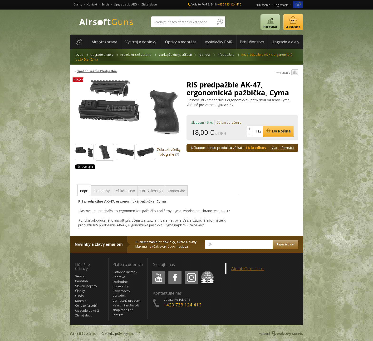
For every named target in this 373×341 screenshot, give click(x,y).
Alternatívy (101, 190)
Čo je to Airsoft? (86, 305)
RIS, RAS (205, 54)
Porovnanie (286, 72)
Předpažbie (226, 54)
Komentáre (176, 190)
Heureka (206, 272)
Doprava (119, 277)
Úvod (79, 54)
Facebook (174, 272)
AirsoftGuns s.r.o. (247, 268)
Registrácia (281, 5)
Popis (84, 190)
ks (259, 131)
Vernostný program (127, 300)
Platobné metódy (125, 272)
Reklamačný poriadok (121, 293)
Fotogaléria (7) (151, 190)
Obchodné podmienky (121, 284)
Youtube (157, 272)
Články (78, 4)
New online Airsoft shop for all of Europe (126, 309)
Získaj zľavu (149, 4)
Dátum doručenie (228, 122)
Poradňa (81, 281)
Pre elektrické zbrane (135, 54)
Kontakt (92, 4)
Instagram (191, 272)
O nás (79, 296)
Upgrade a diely (101, 54)
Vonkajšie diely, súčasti (175, 54)
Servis (105, 4)
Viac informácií (283, 147)
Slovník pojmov (86, 286)
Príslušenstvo (125, 190)
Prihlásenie (262, 5)
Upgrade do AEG (125, 4)
